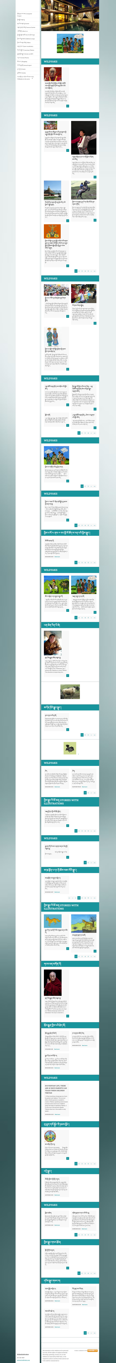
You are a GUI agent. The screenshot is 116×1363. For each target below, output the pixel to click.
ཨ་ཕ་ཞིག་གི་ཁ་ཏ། (50, 1144)
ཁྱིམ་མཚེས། (48, 1213)
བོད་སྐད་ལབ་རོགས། (77, 1289)
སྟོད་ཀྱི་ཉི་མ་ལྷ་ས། (49, 1250)
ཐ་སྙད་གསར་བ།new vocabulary (25, 46)
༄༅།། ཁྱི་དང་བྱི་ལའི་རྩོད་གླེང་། (53, 811)
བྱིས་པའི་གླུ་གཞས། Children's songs (26, 39)
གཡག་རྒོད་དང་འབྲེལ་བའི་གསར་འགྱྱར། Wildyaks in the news (25, 78)
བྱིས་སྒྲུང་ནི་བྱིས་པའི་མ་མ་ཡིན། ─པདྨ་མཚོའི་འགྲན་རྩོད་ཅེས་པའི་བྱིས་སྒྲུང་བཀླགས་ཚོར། (82, 388)
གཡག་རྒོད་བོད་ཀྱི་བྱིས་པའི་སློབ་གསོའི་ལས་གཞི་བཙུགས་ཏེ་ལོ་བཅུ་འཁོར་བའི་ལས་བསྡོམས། (55, 85)
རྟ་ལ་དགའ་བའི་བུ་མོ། (50, 715)
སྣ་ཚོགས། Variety (21, 73)
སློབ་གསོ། (47, 415)
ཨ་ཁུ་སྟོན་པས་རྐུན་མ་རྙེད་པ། (53, 878)
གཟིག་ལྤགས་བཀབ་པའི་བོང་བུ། (80, 1213)
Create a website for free (80, 1350)
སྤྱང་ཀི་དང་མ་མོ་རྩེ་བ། (51, 1056)
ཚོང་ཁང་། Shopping (22, 61)
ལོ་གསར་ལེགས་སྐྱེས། (77, 305)
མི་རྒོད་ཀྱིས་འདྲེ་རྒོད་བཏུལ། (52, 1179)
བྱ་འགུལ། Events (21, 69)
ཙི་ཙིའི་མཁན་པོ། (49, 541)
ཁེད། (73, 771)
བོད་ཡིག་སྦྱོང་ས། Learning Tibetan (25, 50)
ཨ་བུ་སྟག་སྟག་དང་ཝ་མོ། (78, 935)
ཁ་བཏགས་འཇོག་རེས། (78, 1033)
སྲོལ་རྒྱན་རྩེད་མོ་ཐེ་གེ (50, 1033)
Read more (57, 556)
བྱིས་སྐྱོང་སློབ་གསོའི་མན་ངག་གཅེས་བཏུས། (26, 35)
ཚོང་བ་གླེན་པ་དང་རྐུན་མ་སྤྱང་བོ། (54, 596)
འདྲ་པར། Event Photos (23, 58)
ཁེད (46, 771)
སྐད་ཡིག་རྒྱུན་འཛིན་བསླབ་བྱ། (53, 658)
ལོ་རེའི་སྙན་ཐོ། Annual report (24, 65)
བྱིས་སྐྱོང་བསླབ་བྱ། (21, 20)
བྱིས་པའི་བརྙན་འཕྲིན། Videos (24, 42)
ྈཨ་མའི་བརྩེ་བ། (49, 1311)
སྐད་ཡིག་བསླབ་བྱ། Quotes (23, 23)
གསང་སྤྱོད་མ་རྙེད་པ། (50, 1289)
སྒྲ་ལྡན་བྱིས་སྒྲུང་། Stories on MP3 (25, 54)
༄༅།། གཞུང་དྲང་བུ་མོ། (78, 596)
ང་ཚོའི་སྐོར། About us (22, 31)
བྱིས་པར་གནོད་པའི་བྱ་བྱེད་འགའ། (54, 467)
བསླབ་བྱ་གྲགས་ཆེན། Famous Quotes (26, 27)
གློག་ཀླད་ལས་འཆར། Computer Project (24, 15)
